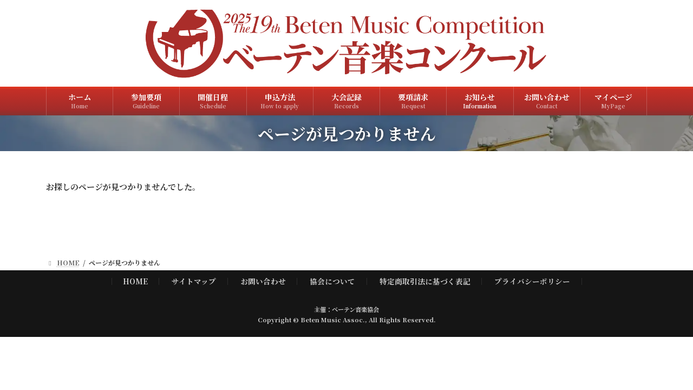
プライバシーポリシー (532, 280)
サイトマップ (194, 280)
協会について (332, 280)
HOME (135, 280)
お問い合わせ (263, 280)
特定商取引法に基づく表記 (425, 280)
